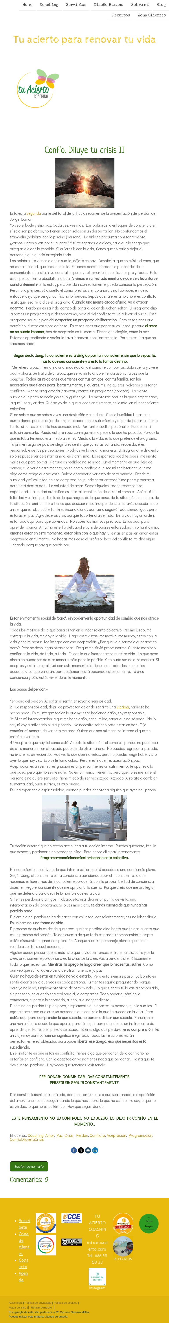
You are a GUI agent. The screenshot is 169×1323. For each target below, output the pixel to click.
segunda (34, 213)
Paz (60, 1135)
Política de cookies (65, 1302)
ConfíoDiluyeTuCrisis (27, 1139)
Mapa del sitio (17, 1307)
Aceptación (116, 1135)
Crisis (68, 1135)
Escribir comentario (29, 1166)
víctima (123, 707)
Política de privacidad (38, 1302)
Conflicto (97, 1135)
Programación (140, 1135)
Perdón (82, 1135)
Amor (49, 1135)
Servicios (76, 5)
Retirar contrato (41, 1307)
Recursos (121, 16)
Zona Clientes (152, 16)
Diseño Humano (108, 5)
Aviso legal (15, 1302)
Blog (161, 5)
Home (27, 5)
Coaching (49, 5)
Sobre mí (140, 5)
